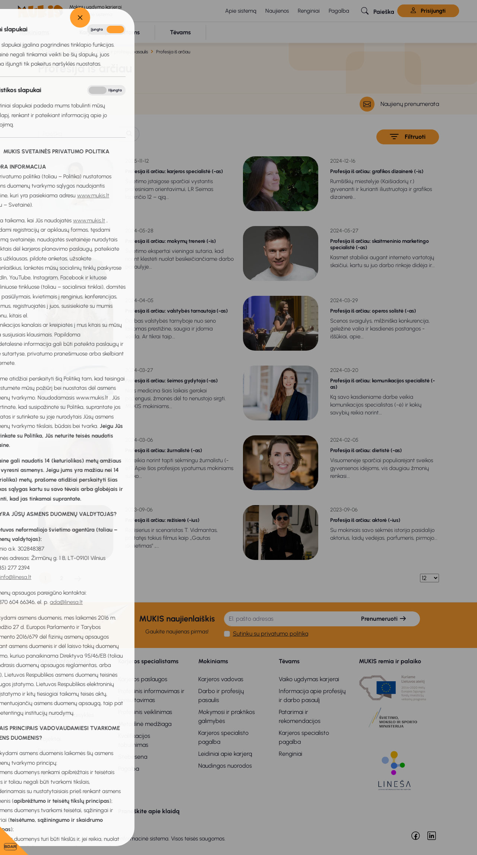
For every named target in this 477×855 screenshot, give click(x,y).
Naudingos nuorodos (225, 765)
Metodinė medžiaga (144, 723)
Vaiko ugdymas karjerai (309, 679)
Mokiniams (78, 51)
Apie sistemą (240, 10)
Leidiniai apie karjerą (225, 753)
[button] (377, 10)
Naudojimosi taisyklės (66, 714)
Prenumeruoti (384, 618)
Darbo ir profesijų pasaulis (122, 51)
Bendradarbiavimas (64, 726)
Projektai (49, 738)
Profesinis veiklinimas (145, 711)
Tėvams (289, 661)
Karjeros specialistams (148, 661)
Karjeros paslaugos (142, 679)
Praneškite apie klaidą (149, 811)
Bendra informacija (64, 661)
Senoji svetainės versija (69, 811)
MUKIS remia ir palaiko (390, 661)
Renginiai (309, 10)
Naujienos (277, 10)
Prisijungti (428, 10)
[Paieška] (79, 133)
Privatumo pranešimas (67, 703)
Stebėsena (132, 756)
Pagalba (339, 10)
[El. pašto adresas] (286, 618)
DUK (44, 762)
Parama (48, 750)
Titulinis (52, 51)
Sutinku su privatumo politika (270, 633)
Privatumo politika (61, 691)
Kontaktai (50, 774)
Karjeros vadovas (220, 679)
